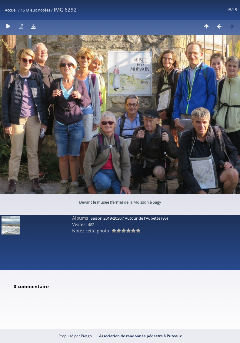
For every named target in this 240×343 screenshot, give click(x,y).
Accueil (11, 10)
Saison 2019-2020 (106, 218)
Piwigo (86, 335)
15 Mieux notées (35, 10)
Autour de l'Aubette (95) (146, 218)
